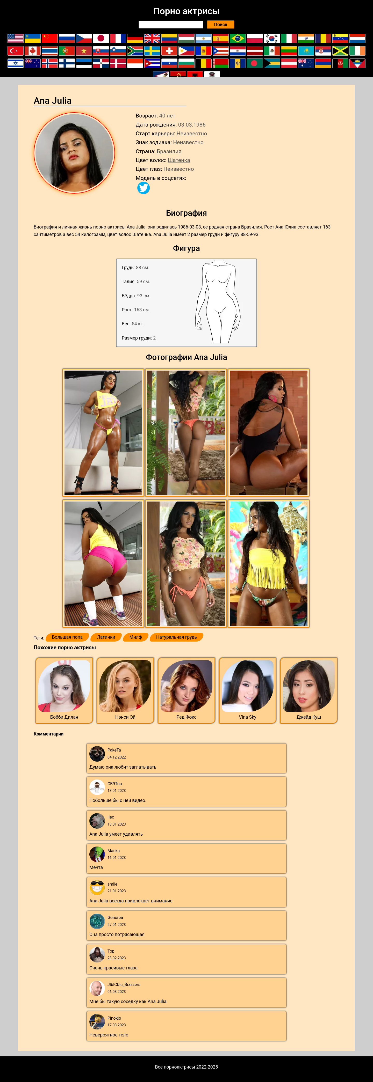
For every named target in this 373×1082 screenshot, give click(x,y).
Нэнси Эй (125, 717)
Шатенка (179, 160)
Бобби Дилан (64, 717)
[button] (104, 432)
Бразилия (169, 151)
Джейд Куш (309, 717)
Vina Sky (247, 717)
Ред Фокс (186, 717)
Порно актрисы (186, 11)
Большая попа (67, 637)
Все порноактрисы (175, 1067)
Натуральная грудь (176, 637)
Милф (136, 637)
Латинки (106, 637)
